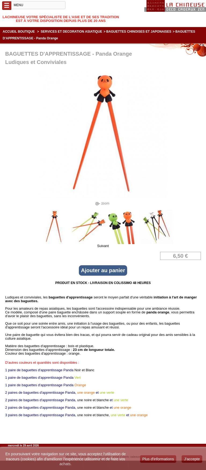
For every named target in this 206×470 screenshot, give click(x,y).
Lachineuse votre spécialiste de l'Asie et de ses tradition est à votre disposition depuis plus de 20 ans (60, 19)
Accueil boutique (19, 31)
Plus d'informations (158, 459)
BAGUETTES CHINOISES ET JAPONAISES (138, 31)
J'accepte (192, 459)
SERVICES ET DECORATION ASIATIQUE (71, 31)
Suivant (103, 246)
